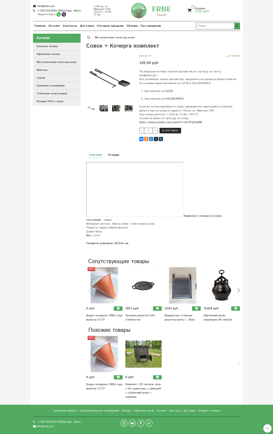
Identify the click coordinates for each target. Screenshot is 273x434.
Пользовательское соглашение (99, 411)
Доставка (87, 26)
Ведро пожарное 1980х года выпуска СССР (104, 318)
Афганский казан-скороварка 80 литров (218, 318)
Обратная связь (144, 411)
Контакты (70, 26)
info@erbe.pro (46, 6)
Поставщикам (151, 26)
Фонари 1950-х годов (50, 101)
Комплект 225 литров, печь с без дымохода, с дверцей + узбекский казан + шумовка (143, 390)
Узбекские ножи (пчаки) (52, 94)
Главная (40, 26)
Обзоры (132, 26)
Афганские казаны (48, 54)
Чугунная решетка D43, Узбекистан (140, 318)
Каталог (54, 26)
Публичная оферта (65, 411)
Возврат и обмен (209, 411)
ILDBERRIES (176, 99)
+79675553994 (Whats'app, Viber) (59, 11)
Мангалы (42, 70)
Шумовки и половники (51, 86)
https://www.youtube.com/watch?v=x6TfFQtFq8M (170, 122)
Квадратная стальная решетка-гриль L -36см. (180, 318)
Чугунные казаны (47, 46)
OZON (169, 91)
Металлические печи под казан (115, 38)
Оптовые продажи (110, 26)
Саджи (41, 78)
